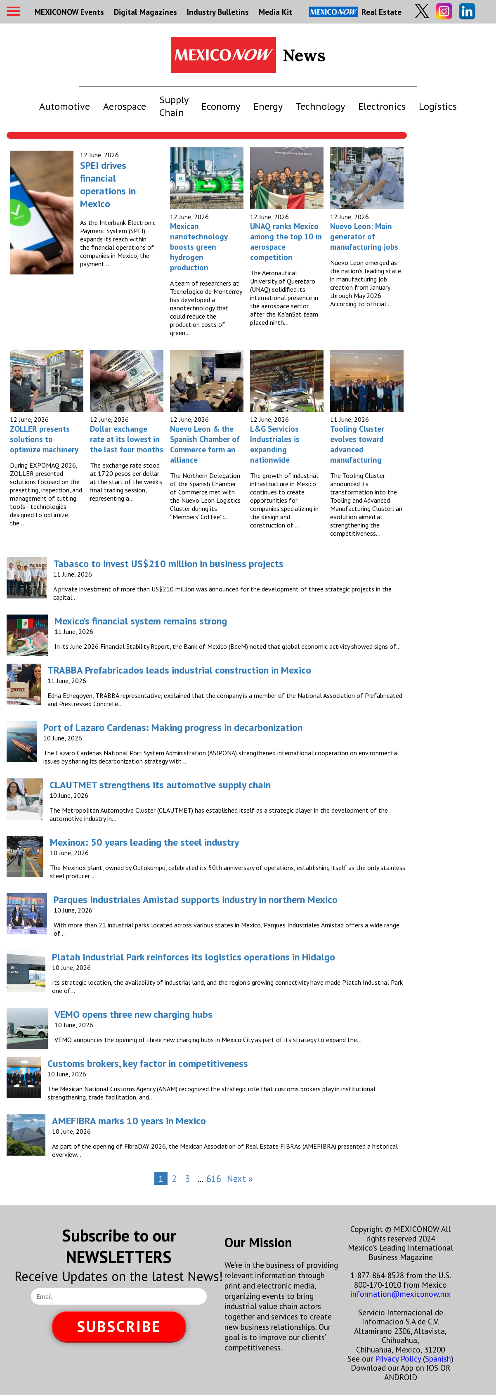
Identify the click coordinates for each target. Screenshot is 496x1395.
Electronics (382, 106)
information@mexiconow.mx (400, 1294)
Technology (320, 106)
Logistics (438, 106)
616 (213, 1179)
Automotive (64, 106)
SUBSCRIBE (119, 1326)
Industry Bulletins (218, 12)
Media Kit (275, 12)
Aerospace (124, 106)
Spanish (438, 1358)
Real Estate (355, 12)
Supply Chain (173, 106)
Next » (240, 1179)
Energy (268, 106)
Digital (145, 12)
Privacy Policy (398, 1358)
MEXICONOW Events (69, 12)
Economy (220, 106)
